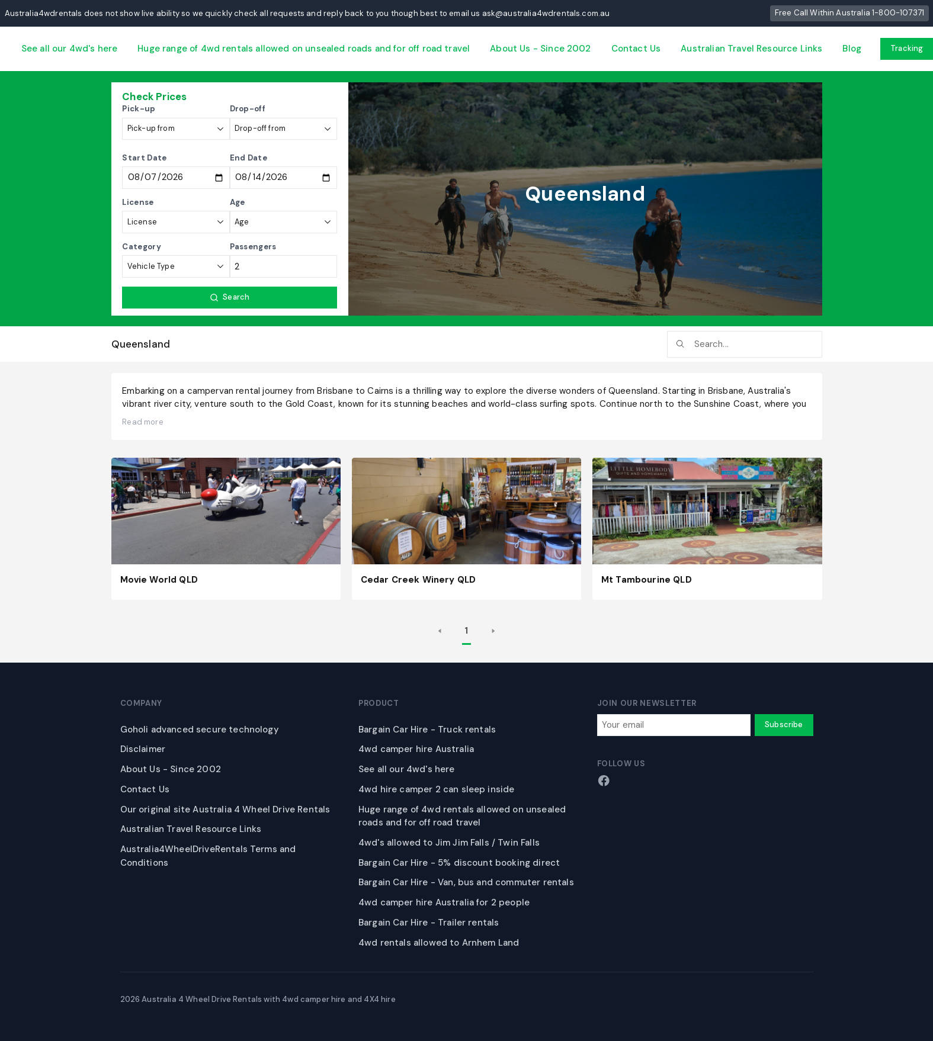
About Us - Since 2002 (540, 48)
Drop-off (248, 108)
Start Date (144, 157)
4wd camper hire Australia (416, 749)
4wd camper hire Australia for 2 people (444, 902)
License (137, 202)
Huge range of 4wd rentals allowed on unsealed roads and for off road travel (303, 48)
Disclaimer (143, 749)
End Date (249, 157)
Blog (851, 48)
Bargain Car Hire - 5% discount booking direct (459, 863)
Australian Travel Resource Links (751, 48)
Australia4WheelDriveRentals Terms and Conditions (208, 856)
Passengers (253, 246)
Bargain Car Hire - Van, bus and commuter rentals (466, 882)
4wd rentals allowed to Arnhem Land (438, 943)
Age (237, 202)
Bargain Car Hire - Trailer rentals (428, 922)
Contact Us (636, 48)
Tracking (906, 48)
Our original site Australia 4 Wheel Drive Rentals (225, 809)
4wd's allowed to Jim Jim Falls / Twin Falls (449, 843)
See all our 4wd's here (69, 48)
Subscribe (784, 724)
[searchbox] (744, 344)
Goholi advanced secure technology (199, 729)
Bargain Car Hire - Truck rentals (427, 729)
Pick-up (138, 108)
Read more (142, 422)
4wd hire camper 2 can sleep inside (436, 789)
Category (141, 246)
